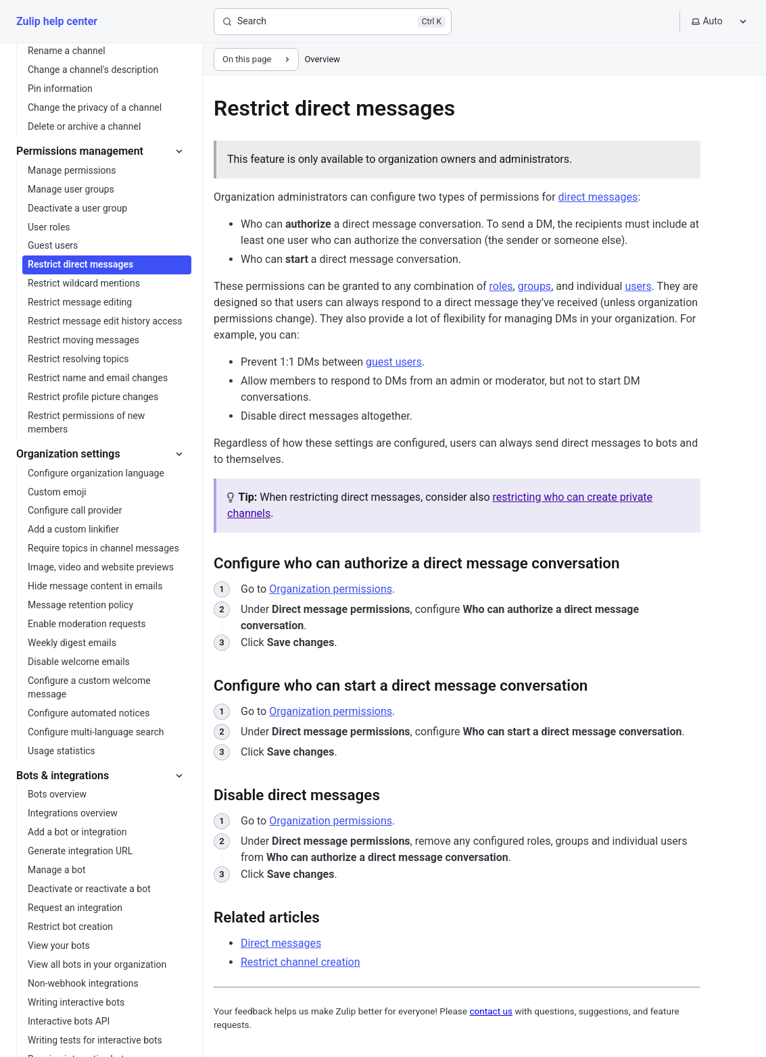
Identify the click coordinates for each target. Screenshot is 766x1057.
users (638, 286)
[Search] (333, 21)
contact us (490, 1011)
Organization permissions (330, 589)
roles (501, 286)
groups (534, 286)
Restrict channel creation (300, 962)
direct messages (598, 197)
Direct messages (281, 943)
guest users (394, 361)
